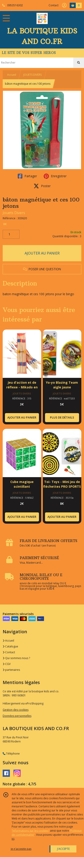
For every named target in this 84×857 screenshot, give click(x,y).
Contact (53, 5)
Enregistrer (55, 176)
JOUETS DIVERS (32, 75)
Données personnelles (17, 716)
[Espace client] (64, 5)
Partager (27, 176)
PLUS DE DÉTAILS (62, 417)
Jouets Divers (14, 212)
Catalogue (10, 646)
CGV (7, 664)
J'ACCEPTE (63, 849)
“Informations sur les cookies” (30, 831)
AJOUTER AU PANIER (42, 253)
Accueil (11, 75)
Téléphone (11, 753)
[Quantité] (11, 234)
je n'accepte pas (21, 849)
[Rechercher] (78, 63)
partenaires (11, 670)
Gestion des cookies (15, 710)
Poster (42, 186)
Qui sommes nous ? (16, 658)
